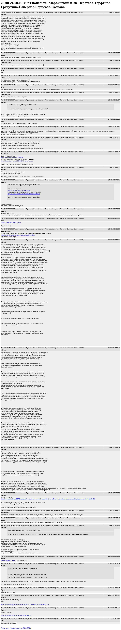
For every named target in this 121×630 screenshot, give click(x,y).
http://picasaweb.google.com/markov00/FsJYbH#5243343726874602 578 (25, 604)
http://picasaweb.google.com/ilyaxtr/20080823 (16, 615)
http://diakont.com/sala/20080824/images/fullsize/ (17, 161)
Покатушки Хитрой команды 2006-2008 (16, 628)
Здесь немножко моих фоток (11, 222)
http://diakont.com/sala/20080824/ (12, 158)
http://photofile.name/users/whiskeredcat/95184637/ (18, 235)
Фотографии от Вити (8, 560)
